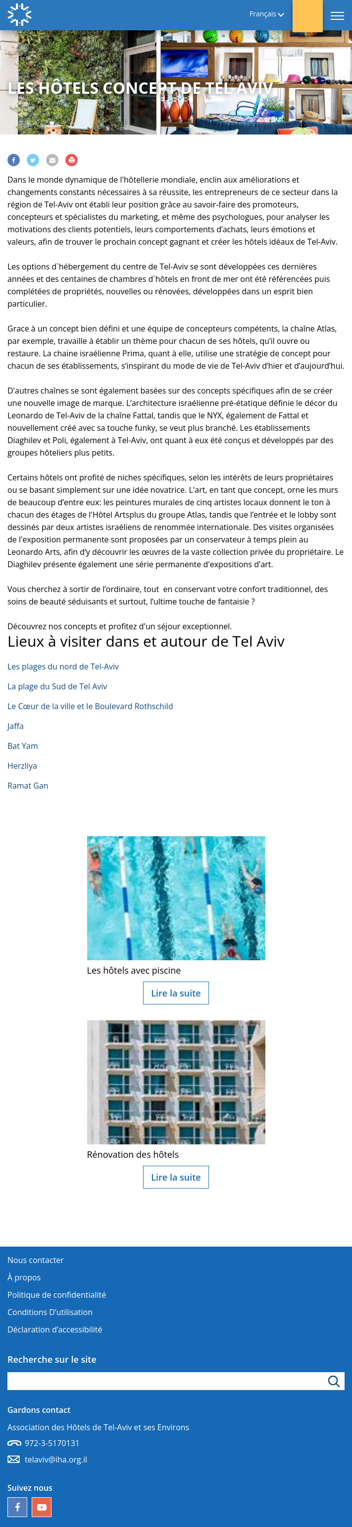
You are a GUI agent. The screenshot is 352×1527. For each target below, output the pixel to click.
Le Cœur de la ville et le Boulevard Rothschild (90, 706)
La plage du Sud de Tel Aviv (57, 686)
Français (263, 14)
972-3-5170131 (52, 1443)
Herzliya (22, 765)
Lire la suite (176, 993)
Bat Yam (22, 745)
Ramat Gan (28, 785)
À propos (24, 1277)
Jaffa (15, 726)
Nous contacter (35, 1260)
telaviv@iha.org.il (56, 1459)
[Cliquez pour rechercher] (335, 1381)
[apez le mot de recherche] (176, 1381)
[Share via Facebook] (13, 160)
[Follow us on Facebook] (17, 1507)
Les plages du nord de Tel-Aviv (63, 666)
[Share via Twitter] (33, 160)
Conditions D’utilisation (50, 1312)
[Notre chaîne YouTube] (41, 1507)
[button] (308, 16)
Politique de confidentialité (56, 1294)
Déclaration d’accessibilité (54, 1329)
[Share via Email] (52, 160)
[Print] (71, 160)
